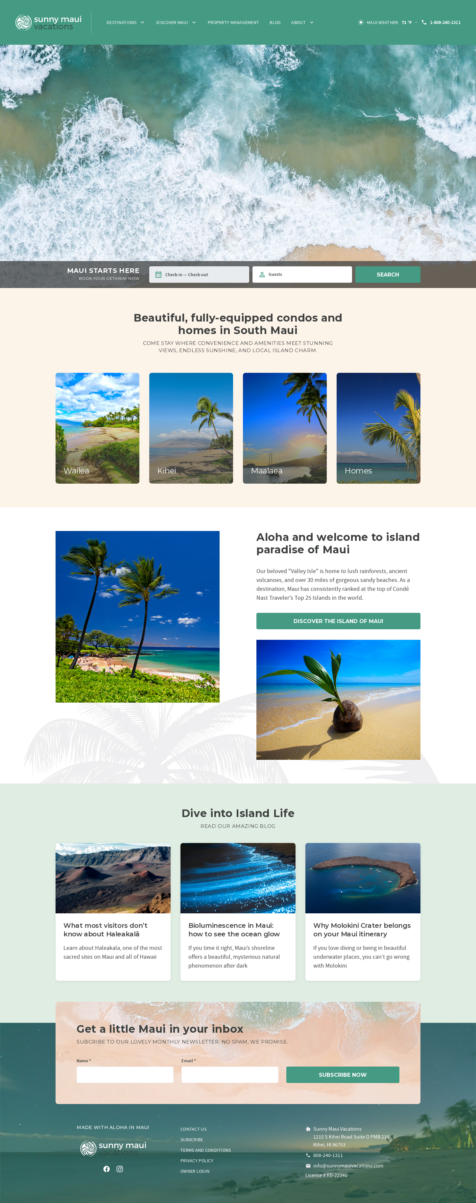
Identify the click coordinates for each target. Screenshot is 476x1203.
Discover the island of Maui (338, 621)
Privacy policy (196, 1161)
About (298, 22)
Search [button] (388, 275)
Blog (275, 22)
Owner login (194, 1171)
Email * (188, 1061)
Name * (84, 1061)
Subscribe (191, 1140)
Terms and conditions (205, 1150)
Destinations (121, 22)
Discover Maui (172, 22)
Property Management (233, 22)
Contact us (193, 1129)
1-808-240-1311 (441, 22)
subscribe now (343, 1075)
